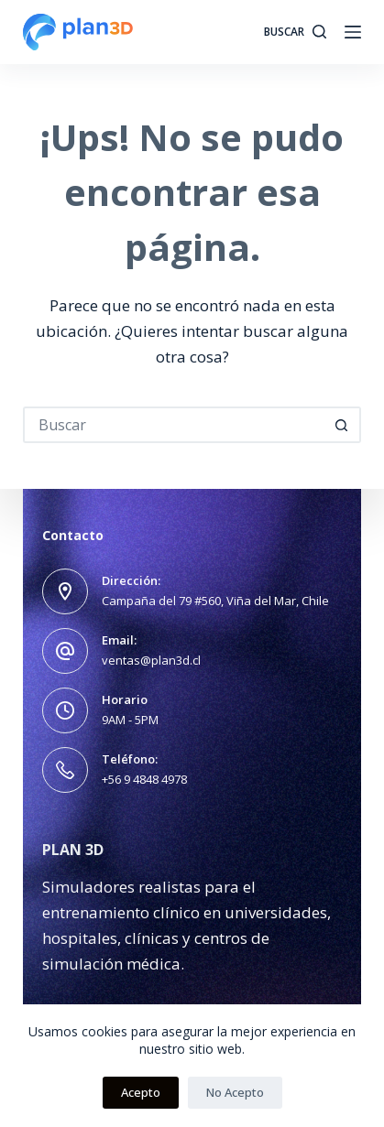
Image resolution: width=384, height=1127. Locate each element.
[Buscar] (295, 32)
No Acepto (235, 1092)
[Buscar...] (173, 424)
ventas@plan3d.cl (151, 660)
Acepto (140, 1092)
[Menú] (353, 32)
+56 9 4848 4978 (144, 779)
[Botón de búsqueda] (342, 424)
